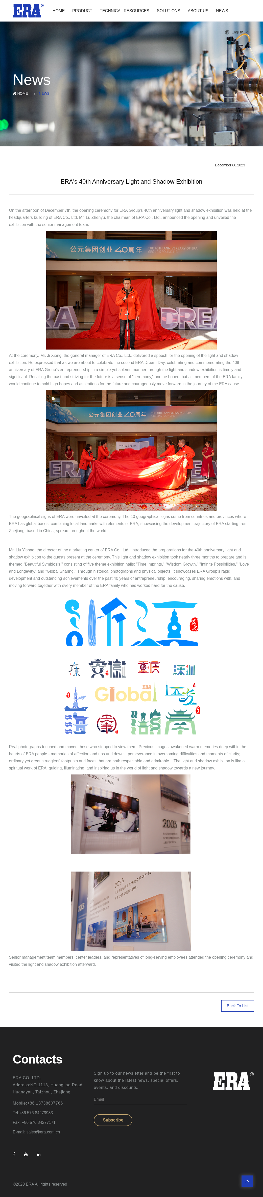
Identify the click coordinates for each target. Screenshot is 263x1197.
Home (59, 11)
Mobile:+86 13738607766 (38, 1103)
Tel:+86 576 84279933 (33, 1113)
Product (82, 11)
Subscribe (113, 1120)
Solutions (168, 11)
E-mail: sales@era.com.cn (36, 1132)
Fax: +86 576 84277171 (34, 1122)
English (237, 32)
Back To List (238, 1006)
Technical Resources (124, 11)
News (222, 11)
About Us (198, 11)
